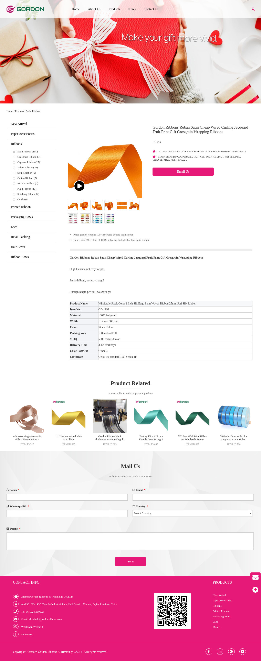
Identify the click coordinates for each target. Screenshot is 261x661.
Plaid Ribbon (24, 188)
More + (217, 627)
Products (114, 9)
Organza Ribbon (26, 162)
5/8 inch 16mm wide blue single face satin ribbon (233, 438)
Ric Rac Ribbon (25, 183)
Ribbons (19, 111)
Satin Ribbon (33, 111)
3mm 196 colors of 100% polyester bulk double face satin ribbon (114, 239)
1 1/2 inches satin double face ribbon (68, 438)
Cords (20, 199)
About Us (94, 9)
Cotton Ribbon (25, 178)
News (132, 9)
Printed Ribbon (21, 207)
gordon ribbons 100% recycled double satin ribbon (107, 234)
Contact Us (151, 9)
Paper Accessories (22, 134)
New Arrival (19, 124)
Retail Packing (20, 237)
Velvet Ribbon (25, 167)
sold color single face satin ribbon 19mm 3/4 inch (27, 438)
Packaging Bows (22, 217)
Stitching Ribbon (26, 194)
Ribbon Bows (20, 257)
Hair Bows (18, 247)
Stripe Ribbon (24, 172)
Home (76, 9)
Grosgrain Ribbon (26, 156)
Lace (14, 227)
